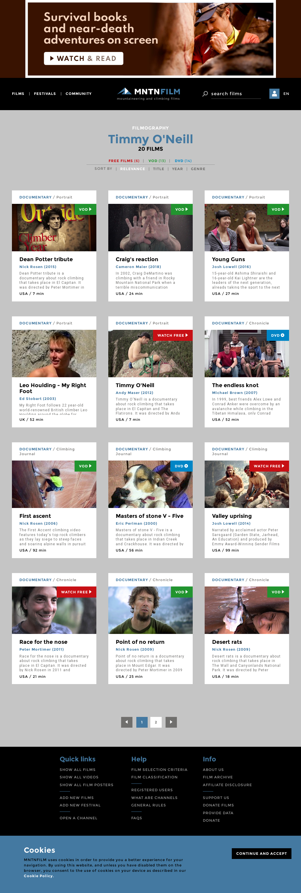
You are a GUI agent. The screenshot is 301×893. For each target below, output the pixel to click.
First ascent (35, 516)
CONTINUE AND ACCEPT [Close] (261, 853)
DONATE (211, 820)
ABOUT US (213, 769)
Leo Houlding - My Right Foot (52, 388)
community (79, 93)
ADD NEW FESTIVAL (80, 805)
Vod (85, 209)
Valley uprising (232, 516)
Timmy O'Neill (135, 385)
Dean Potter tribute (46, 259)
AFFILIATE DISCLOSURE (227, 785)
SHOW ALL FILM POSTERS (87, 785)
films (18, 93)
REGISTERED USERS (152, 790)
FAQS (136, 818)
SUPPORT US (216, 797)
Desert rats (227, 642)
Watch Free (173, 335)
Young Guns (228, 259)
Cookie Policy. (39, 876)
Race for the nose (43, 642)
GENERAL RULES (148, 805)
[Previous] (126, 722)
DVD (183, 160)
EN (286, 93)
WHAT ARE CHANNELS (154, 797)
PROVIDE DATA (218, 813)
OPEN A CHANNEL (79, 818)
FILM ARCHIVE (218, 777)
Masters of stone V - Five (149, 516)
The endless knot (235, 385)
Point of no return (140, 642)
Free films (124, 160)
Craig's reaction (137, 259)
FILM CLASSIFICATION (154, 777)
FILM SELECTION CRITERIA (159, 769)
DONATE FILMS (218, 805)
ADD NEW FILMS (77, 797)
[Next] (171, 722)
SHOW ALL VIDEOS (79, 777)
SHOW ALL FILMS (78, 769)
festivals (45, 93)
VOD (157, 160)
